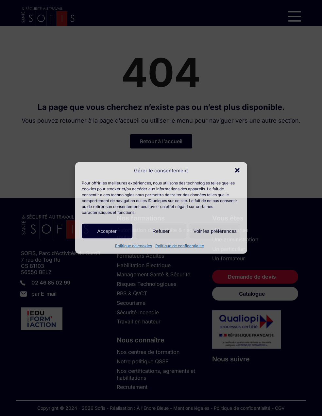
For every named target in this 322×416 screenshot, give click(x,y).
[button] (237, 170)
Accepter (107, 231)
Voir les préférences (215, 231)
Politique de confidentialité (179, 245)
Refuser (161, 231)
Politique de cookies (133, 245)
